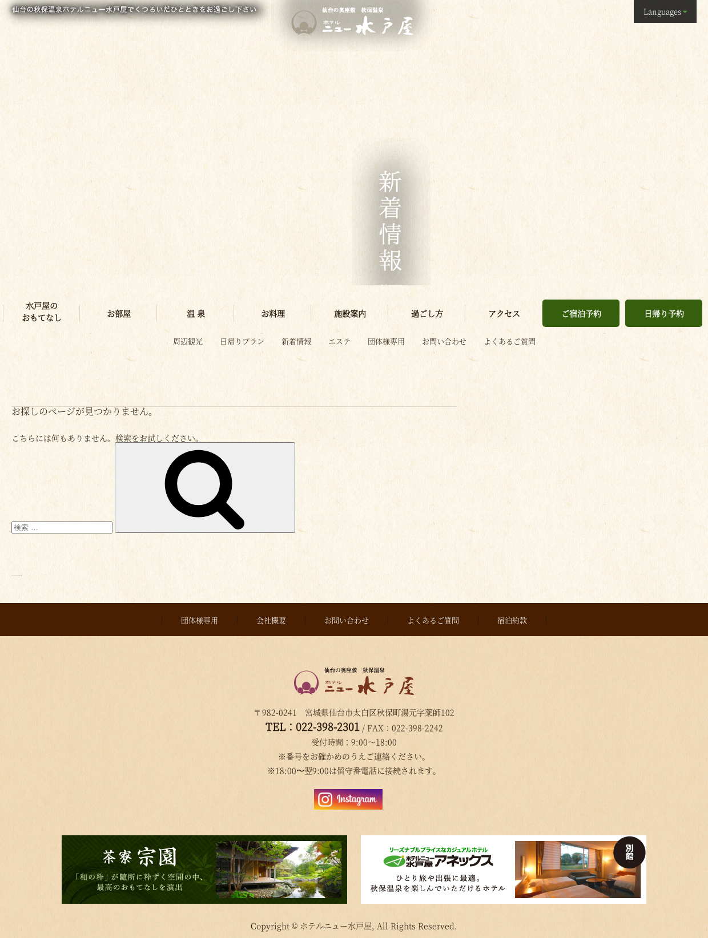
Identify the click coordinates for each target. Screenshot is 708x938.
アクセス (504, 313)
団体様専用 (386, 340)
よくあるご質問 (510, 340)
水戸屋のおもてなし (42, 311)
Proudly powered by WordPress (73, 572)
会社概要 (271, 616)
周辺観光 (188, 340)
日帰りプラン (242, 340)
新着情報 (296, 340)
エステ (339, 340)
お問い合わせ (444, 340)
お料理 (273, 313)
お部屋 (119, 313)
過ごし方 (427, 313)
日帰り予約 (664, 313)
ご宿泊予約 (581, 313)
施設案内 (350, 313)
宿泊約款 (512, 616)
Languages (662, 11)
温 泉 (196, 313)
